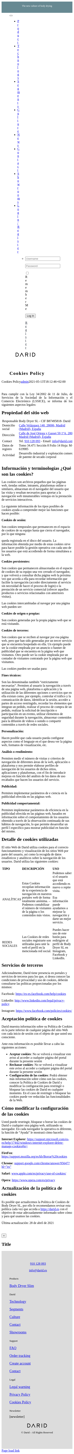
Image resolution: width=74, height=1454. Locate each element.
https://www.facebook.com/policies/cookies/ (44, 1010)
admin (25, 381)
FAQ (12, 1348)
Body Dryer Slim (21, 1286)
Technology (17, 1302)
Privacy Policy (19, 1394)
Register (26, 335)
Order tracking (19, 1356)
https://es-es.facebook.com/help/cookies (41, 993)
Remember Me (27, 291)
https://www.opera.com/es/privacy (33, 1180)
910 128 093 (32, 441)
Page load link (11, 1450)
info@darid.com (62, 441)
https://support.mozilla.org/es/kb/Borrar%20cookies (34, 1156)
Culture (14, 1317)
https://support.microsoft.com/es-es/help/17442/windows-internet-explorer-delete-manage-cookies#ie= (35, 1142)
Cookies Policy (20, 1402)
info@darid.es (38, 1270)
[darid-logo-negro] (25, 355)
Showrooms (17, 1332)
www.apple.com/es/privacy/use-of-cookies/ (38, 1173)
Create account (20, 1363)
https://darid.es (49, 1209)
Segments (16, 1309)
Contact (15, 1325)
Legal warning (19, 1387)
